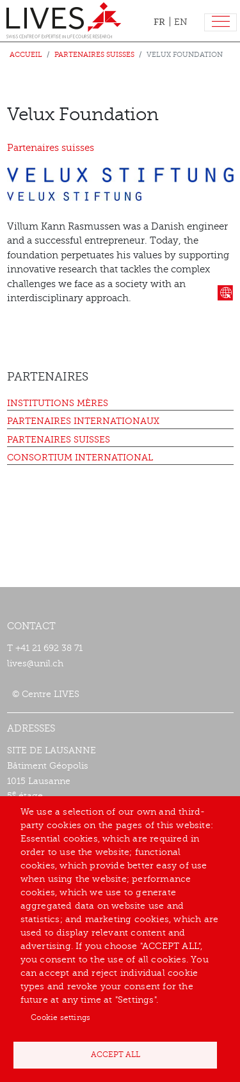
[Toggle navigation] (220, 22)
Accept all (115, 1054)
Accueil (26, 54)
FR (159, 22)
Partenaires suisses (94, 54)
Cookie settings (60, 1017)
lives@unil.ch (35, 663)
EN (181, 22)
